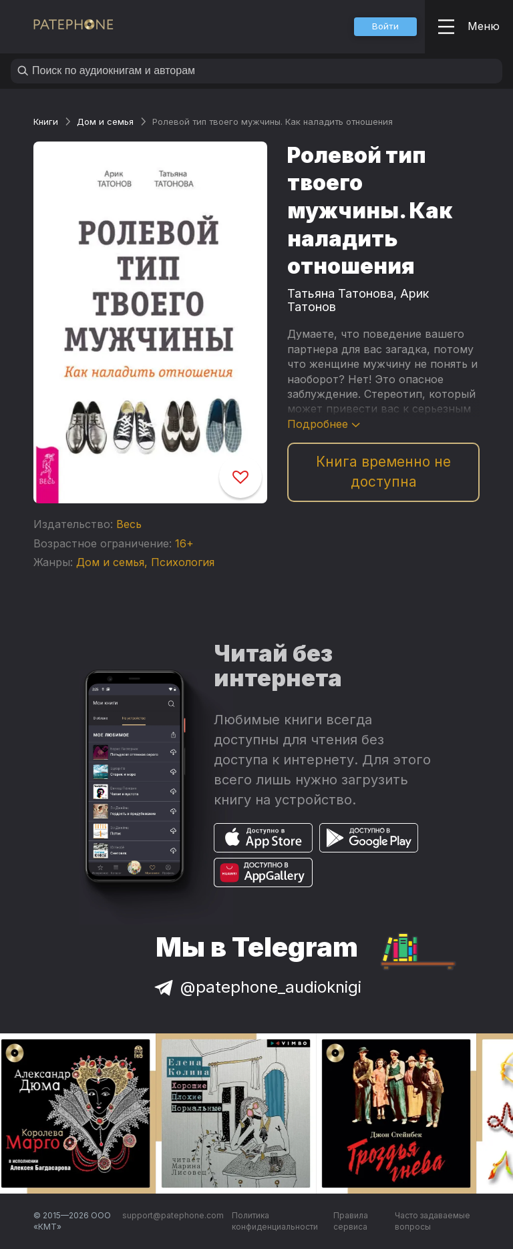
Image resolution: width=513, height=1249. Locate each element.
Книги (45, 121)
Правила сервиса (350, 1221)
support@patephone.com (173, 1215)
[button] (385, 26)
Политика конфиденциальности (275, 1221)
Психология (182, 562)
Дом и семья (105, 121)
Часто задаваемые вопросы (432, 1221)
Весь (129, 524)
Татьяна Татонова (340, 293)
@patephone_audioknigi (256, 987)
